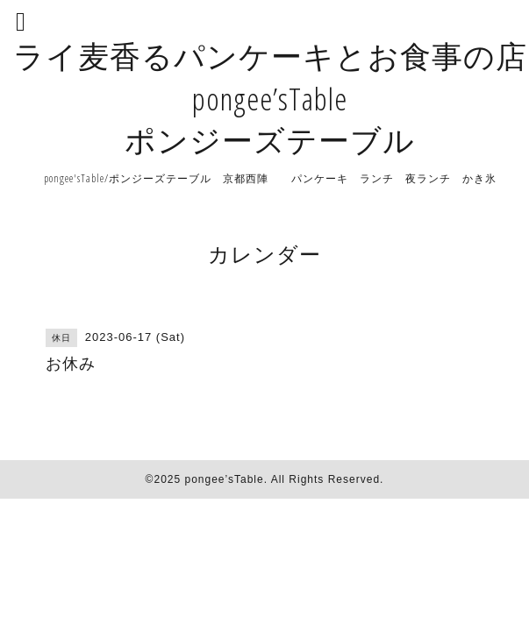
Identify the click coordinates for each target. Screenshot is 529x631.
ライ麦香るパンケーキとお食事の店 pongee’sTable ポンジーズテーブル (270, 97)
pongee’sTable (223, 479)
